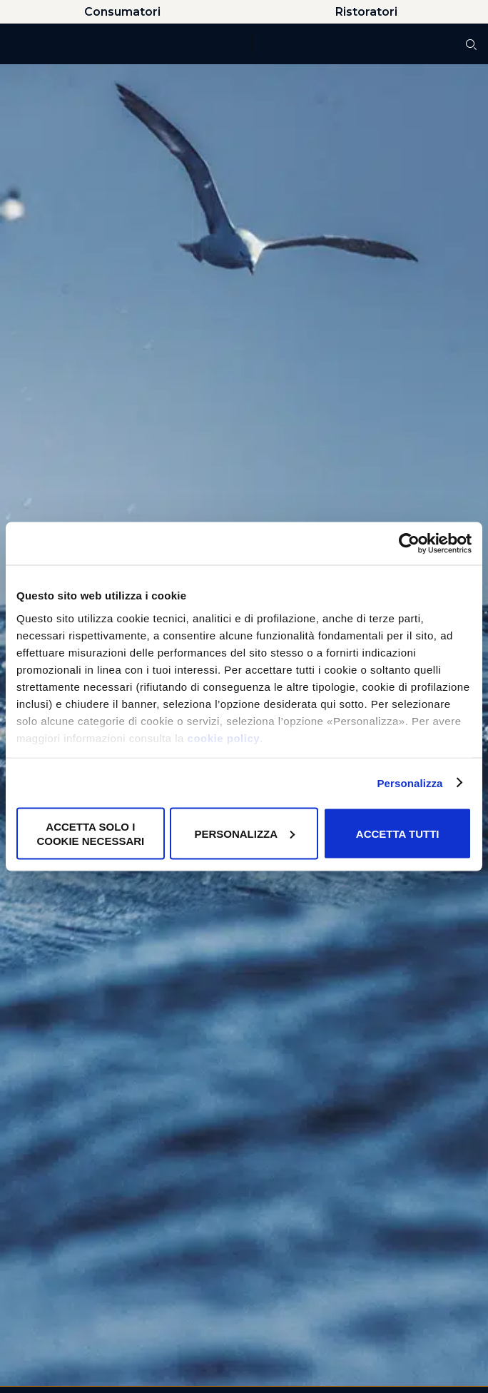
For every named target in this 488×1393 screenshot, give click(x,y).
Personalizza (409, 782)
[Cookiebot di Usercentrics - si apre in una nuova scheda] (409, 543)
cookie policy (224, 737)
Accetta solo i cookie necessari (90, 834)
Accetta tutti (397, 833)
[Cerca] (471, 44)
